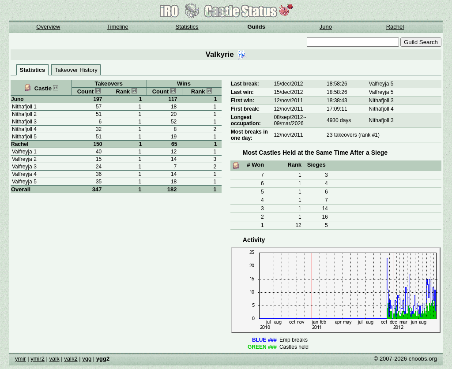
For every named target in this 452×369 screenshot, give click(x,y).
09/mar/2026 (288, 123)
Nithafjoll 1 (24, 107)
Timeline (117, 26)
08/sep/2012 (288, 117)
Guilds (256, 26)
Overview (48, 26)
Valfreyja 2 (24, 159)
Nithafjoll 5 (24, 137)
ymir (20, 358)
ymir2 (37, 358)
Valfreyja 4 (24, 174)
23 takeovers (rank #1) (353, 135)
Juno (326, 26)
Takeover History (76, 70)
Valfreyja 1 (24, 152)
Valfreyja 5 (24, 182)
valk (54, 358)
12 (298, 225)
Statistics (187, 26)
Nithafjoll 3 (24, 122)
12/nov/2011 (288, 100)
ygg (86, 358)
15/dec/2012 (288, 84)
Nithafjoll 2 (24, 114)
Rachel (395, 26)
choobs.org (423, 358)
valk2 (70, 358)
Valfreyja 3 (24, 167)
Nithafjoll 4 (24, 129)
